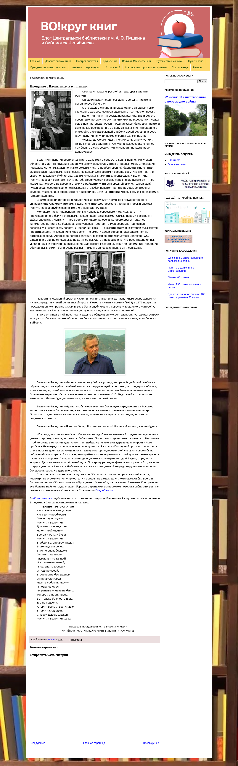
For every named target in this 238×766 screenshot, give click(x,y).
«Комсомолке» (42, 498)
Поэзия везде (180, 67)
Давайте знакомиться (58, 61)
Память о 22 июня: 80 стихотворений (181, 269)
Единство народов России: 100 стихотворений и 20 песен (186, 296)
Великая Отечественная (136, 61)
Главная (35, 61)
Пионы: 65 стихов (178, 277)
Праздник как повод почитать (48, 67)
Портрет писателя (87, 61)
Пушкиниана (195, 61)
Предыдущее (151, 742)
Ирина (51, 639)
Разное (197, 67)
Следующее (38, 742)
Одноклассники (177, 164)
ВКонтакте (174, 160)
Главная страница (94, 742)
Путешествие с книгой (169, 61)
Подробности (104, 490)
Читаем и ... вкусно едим (85, 67)
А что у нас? (112, 67)
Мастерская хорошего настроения (146, 67)
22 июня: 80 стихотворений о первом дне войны (185, 259)
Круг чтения (110, 61)
